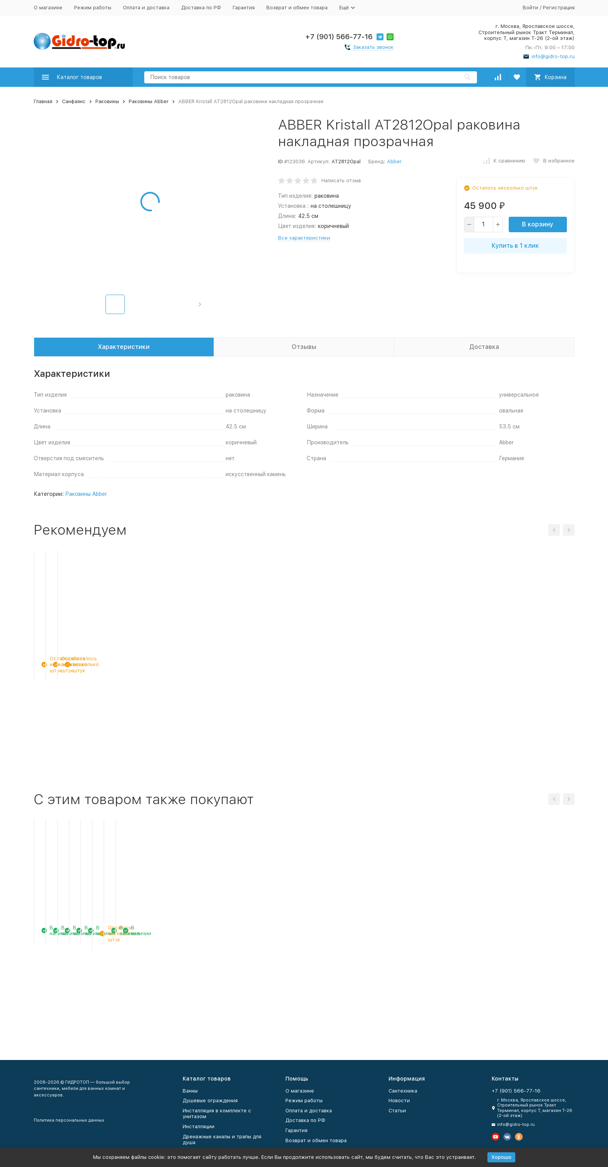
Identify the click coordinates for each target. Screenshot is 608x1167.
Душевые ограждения (210, 1100)
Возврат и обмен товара (297, 7)
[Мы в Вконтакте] (507, 1137)
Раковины (107, 101)
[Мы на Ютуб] (495, 1137)
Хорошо (501, 1157)
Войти (530, 7)
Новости (399, 1100)
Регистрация (559, 7)
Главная (43, 101)
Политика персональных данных (69, 1120)
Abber (394, 161)
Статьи (397, 1110)
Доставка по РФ (201, 7)
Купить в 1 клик (515, 245)
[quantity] (483, 224)
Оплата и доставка (146, 7)
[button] (200, 304)
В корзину (537, 224)
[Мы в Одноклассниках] (519, 1137)
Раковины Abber (149, 101)
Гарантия (244, 7)
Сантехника (403, 1091)
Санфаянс (74, 101)
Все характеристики (304, 238)
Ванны (190, 1091)
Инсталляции (198, 1126)
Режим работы (92, 7)
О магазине (48, 7)
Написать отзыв (341, 180)
